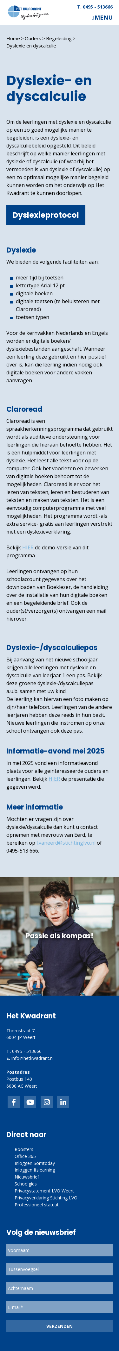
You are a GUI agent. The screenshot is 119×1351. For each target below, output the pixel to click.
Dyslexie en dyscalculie (31, 45)
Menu (104, 18)
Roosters (24, 1149)
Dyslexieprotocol (46, 215)
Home (13, 38)
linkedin (63, 1102)
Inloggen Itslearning (35, 1170)
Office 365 (25, 1156)
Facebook (14, 1102)
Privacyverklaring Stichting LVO (46, 1198)
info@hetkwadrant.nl (32, 1058)
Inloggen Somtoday (35, 1163)
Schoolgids (26, 1184)
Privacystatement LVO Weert (44, 1191)
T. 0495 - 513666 (95, 7)
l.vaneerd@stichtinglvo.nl (66, 842)
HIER (28, 547)
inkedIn (30, 1102)
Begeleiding (59, 38)
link (47, 1102)
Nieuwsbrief (27, 1177)
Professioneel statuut (37, 1205)
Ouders (33, 38)
